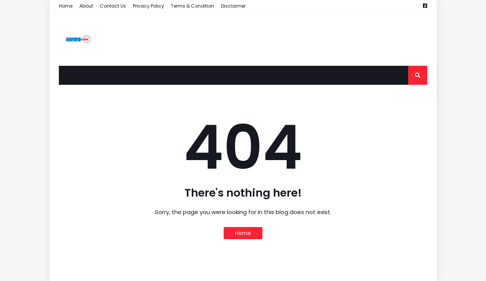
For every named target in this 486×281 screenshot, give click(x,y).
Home (66, 6)
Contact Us (113, 6)
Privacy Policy (148, 6)
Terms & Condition (192, 6)
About (86, 6)
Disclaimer (233, 6)
